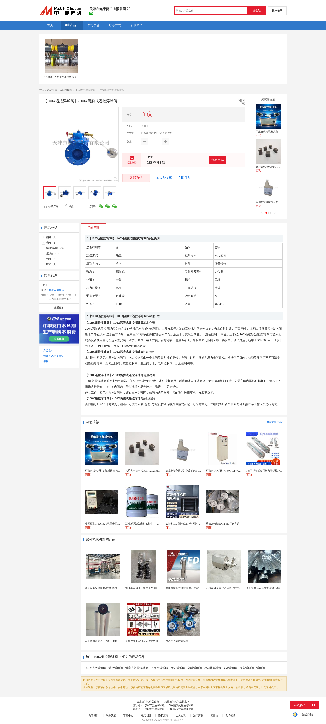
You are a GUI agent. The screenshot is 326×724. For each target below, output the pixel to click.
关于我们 (94, 715)
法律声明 (198, 715)
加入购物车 (164, 177)
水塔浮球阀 (246, 668)
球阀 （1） (52, 242)
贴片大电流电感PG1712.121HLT (273, 166)
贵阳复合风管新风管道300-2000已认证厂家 (269, 588)
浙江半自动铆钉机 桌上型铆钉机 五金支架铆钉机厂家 (154, 588)
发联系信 (136, 177)
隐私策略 (163, 715)
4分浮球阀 (230, 668)
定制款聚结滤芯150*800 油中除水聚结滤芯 (108, 641)
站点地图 (146, 715)
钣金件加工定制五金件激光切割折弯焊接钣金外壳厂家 (155, 641)
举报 (69, 206)
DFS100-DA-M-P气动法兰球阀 (60, 77)
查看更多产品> (275, 422)
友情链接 (230, 715)
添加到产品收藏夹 (53, 356)
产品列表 (52, 90)
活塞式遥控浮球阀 (136, 668)
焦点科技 (167, 719)
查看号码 (217, 160)
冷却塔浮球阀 (213, 668)
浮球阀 (260, 668)
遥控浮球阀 (115, 668)
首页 (41, 90)
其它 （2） (52, 264)
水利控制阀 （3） (55, 248)
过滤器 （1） (53, 253)
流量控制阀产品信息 (148, 701)
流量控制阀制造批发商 (176, 701)
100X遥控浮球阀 (95, 668)
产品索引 (48, 350)
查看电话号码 (56, 290)
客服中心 (128, 715)
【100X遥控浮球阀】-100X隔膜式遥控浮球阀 (168, 705)
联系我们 (111, 715)
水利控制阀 (66, 90)
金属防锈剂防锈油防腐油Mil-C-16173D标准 (279, 202)
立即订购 (184, 177)
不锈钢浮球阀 (159, 668)
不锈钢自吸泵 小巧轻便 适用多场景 (225, 588)
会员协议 (181, 715)
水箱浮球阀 (177, 668)
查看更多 (59, 307)
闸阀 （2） (52, 258)
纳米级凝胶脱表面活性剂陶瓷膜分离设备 (107, 588)
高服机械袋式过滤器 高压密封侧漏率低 (187, 588)
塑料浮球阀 (194, 668)
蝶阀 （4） (52, 237)
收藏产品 (51, 206)
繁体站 (214, 715)
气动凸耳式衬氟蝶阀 (177, 641)
